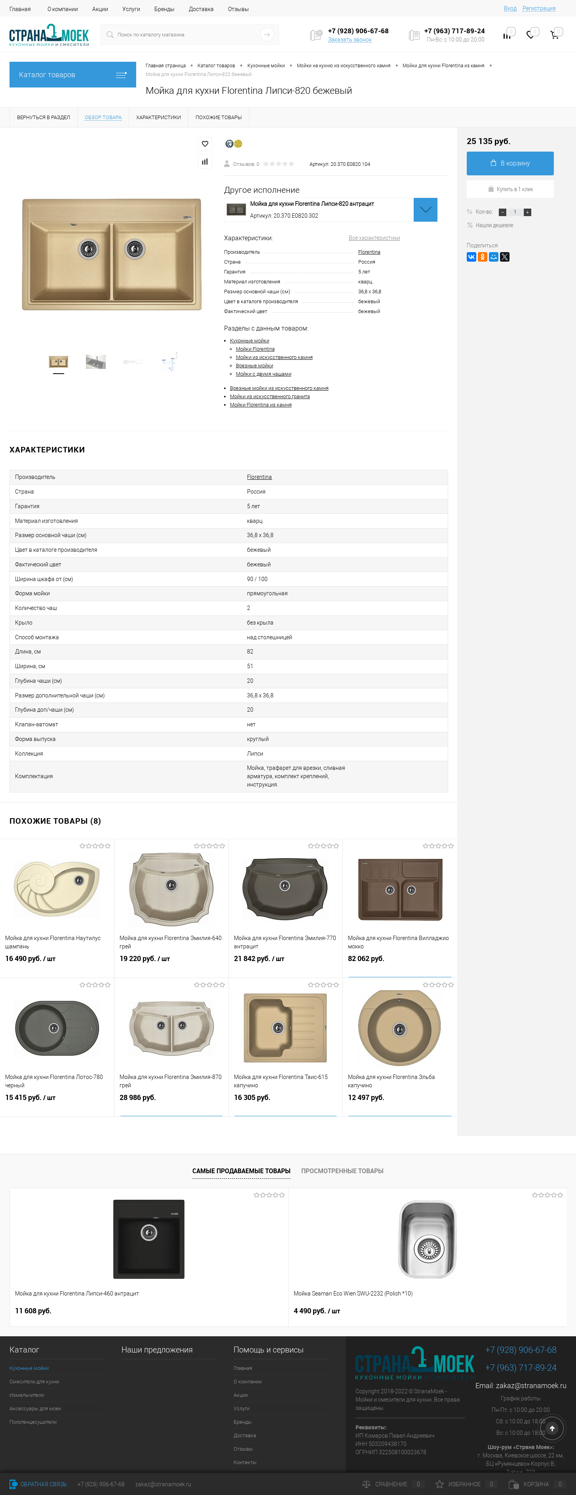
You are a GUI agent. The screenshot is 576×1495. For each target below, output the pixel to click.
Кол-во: (485, 211)
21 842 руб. (286, 935)
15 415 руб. (57, 1074)
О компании (63, 9)
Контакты (245, 1431)
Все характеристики (374, 238)
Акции (100, 9)
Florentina (369, 252)
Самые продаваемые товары (241, 1139)
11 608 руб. (33, 1279)
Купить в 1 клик (510, 189)
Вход (510, 8)
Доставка (201, 9)
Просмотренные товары (342, 1139)
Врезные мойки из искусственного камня (279, 388)
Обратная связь (38, 1484)
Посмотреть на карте (521, 1454)
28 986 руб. (171, 1074)
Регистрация (539, 8)
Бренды (164, 9)
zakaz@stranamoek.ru (531, 1354)
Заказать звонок (350, 39)
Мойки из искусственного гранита (270, 396)
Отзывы (238, 9)
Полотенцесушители (33, 1391)
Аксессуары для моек (35, 1377)
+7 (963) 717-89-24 (521, 1336)
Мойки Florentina (255, 349)
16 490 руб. (57, 935)
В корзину (510, 163)
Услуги (131, 9)
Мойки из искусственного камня (274, 357)
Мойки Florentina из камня (261, 405)
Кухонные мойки (249, 341)
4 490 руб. (177, 1279)
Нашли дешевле (490, 225)
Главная (20, 9)
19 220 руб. (171, 935)
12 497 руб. (400, 1074)
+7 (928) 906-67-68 (521, 1319)
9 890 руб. (310, 1279)
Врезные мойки (254, 366)
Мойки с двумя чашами (263, 374)
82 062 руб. (400, 935)
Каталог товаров (73, 74)
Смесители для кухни (34, 1350)
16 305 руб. (286, 1074)
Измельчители (27, 1364)
